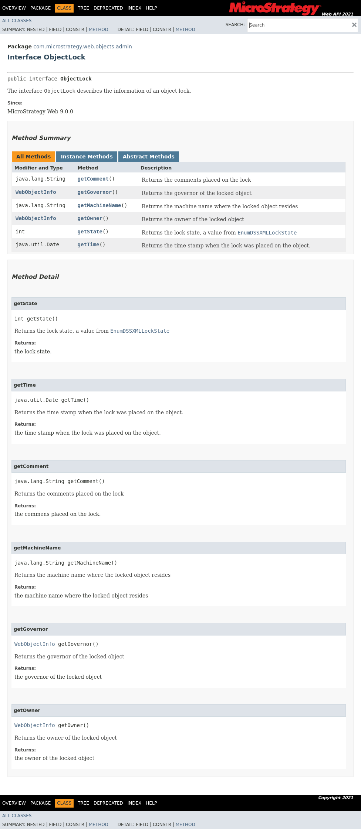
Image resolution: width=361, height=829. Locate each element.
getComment (93, 179)
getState (90, 231)
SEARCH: (235, 24)
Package (40, 8)
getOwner (90, 218)
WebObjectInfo (36, 192)
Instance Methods (86, 157)
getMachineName (99, 205)
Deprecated (108, 8)
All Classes (16, 20)
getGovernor (95, 192)
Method (98, 29)
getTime (88, 244)
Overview (14, 8)
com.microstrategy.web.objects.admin (82, 46)
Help (151, 8)
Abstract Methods (149, 157)
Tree (83, 8)
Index (135, 8)
